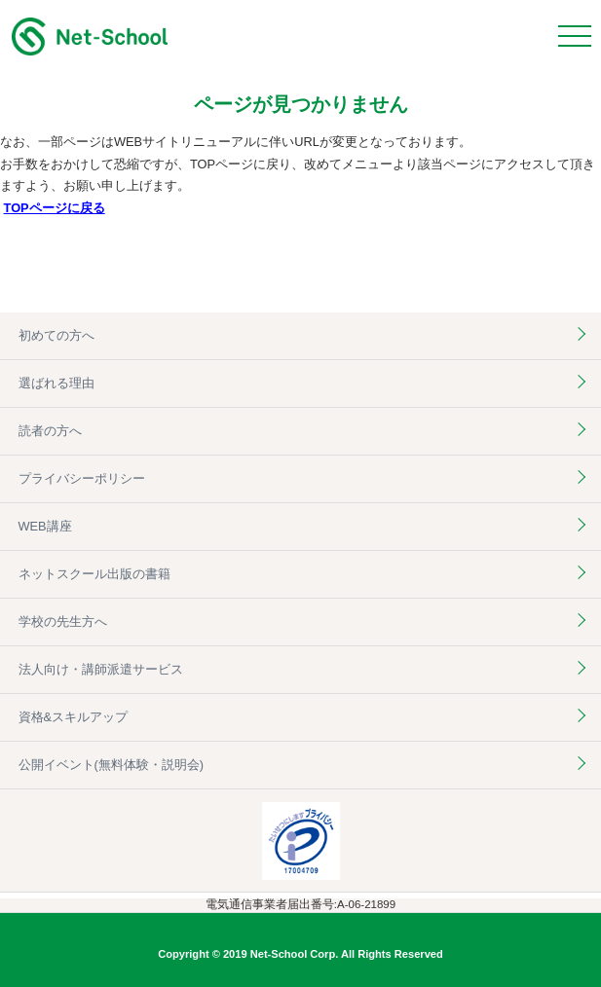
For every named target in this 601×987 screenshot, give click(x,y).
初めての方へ (56, 335)
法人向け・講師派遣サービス (101, 669)
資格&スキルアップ (74, 717)
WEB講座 (45, 526)
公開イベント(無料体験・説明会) (112, 764)
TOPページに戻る (54, 208)
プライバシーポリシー (82, 478)
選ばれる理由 (56, 383)
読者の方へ (50, 430)
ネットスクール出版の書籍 (94, 574)
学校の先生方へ (63, 621)
